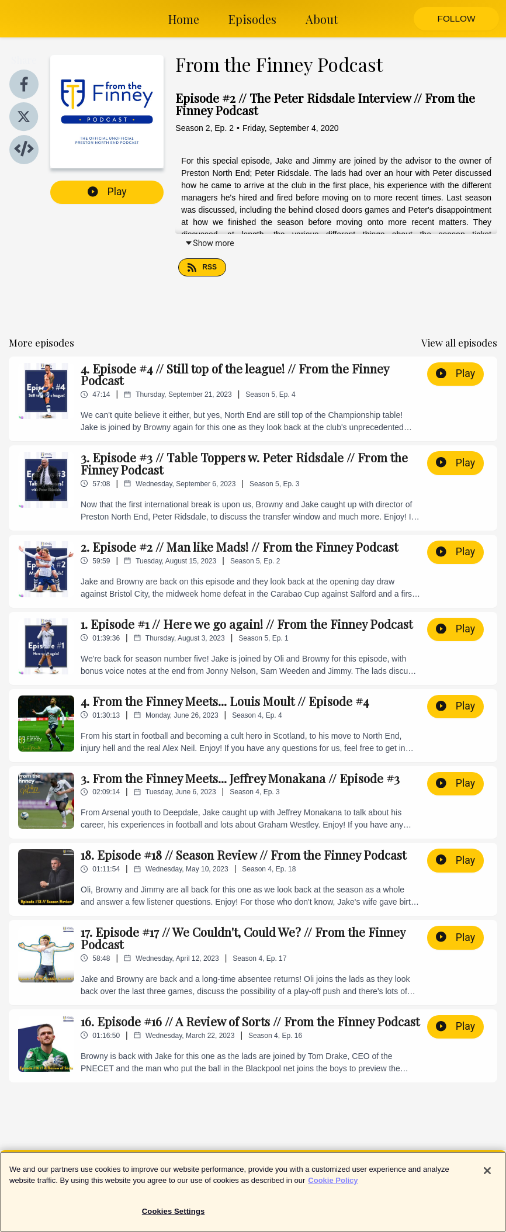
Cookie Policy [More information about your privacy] (333, 1186)
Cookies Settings (173, 1217)
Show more (209, 243)
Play (107, 192)
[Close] (487, 1177)
